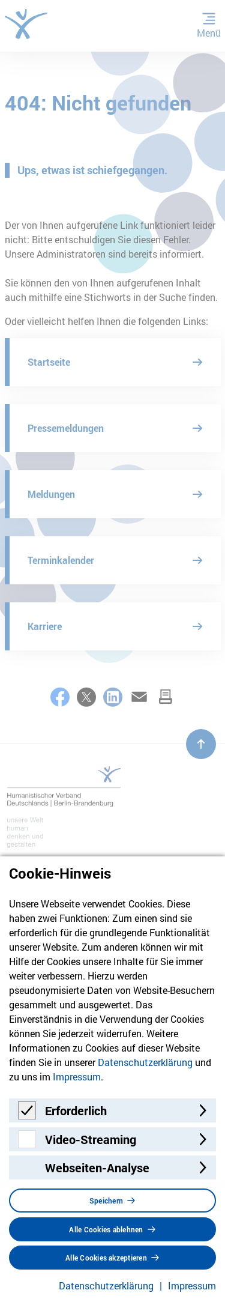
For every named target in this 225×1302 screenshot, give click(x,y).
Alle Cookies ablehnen (106, 1229)
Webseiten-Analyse (97, 1167)
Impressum (77, 1076)
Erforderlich (76, 1110)
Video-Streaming (90, 1139)
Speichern (106, 1200)
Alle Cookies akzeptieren (106, 1257)
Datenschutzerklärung (145, 1062)
